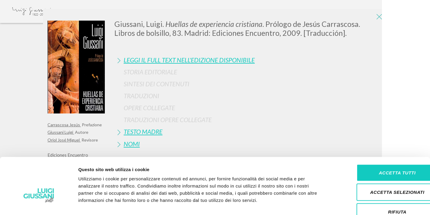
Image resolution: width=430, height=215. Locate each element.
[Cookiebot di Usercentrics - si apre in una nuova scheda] (39, 203)
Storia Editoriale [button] (150, 71)
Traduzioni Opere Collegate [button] (168, 119)
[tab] (248, 60)
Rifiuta (380, 175)
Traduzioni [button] (141, 95)
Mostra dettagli (314, 203)
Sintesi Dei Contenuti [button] (156, 83)
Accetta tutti (380, 136)
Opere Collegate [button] (149, 107)
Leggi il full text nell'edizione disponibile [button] (189, 59)
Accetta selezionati (380, 156)
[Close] (378, 18)
